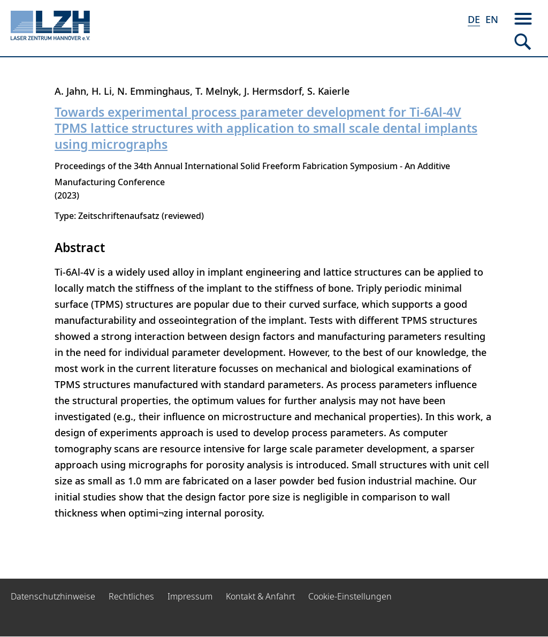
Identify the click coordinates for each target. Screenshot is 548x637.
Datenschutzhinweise (53, 596)
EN (491, 19)
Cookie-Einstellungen (350, 596)
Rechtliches (131, 596)
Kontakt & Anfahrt (260, 596)
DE (474, 19)
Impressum (190, 596)
